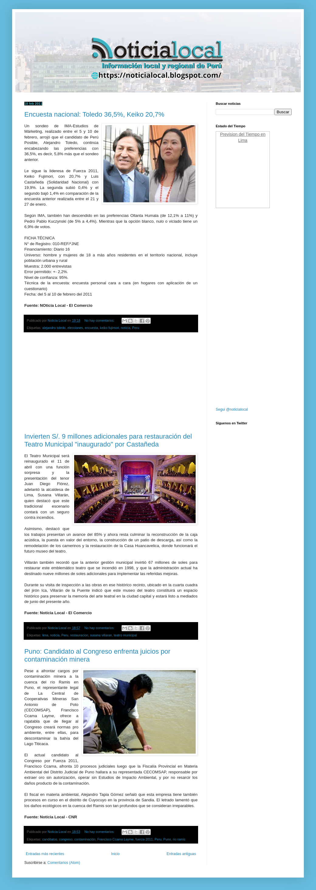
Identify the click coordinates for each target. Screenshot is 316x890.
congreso (65, 839)
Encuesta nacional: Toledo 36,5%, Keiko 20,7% (94, 114)
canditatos (49, 839)
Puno (167, 839)
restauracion (79, 635)
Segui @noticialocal (232, 409)
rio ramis (179, 839)
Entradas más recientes (45, 854)
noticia (125, 328)
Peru (135, 328)
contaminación (85, 839)
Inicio (115, 854)
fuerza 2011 (144, 839)
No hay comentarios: (99, 320)
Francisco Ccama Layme (115, 839)
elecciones (75, 328)
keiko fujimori (109, 328)
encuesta (91, 328)
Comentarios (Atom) (63, 863)
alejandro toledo (54, 328)
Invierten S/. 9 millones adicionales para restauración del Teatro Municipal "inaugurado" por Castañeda (108, 440)
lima (45, 635)
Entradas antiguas (181, 854)
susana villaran (101, 635)
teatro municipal (125, 635)
